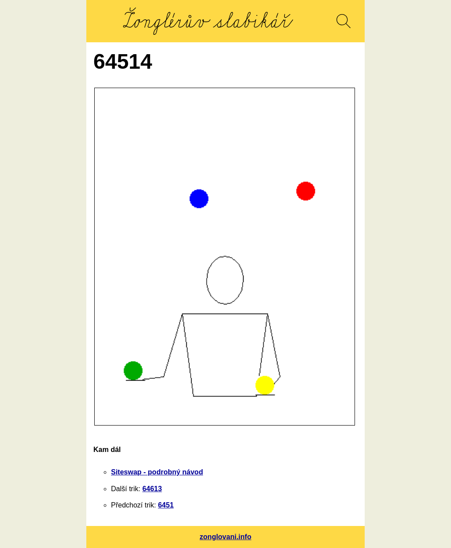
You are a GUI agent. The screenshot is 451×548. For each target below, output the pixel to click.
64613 (152, 488)
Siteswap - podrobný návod (157, 472)
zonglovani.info (225, 537)
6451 (166, 505)
